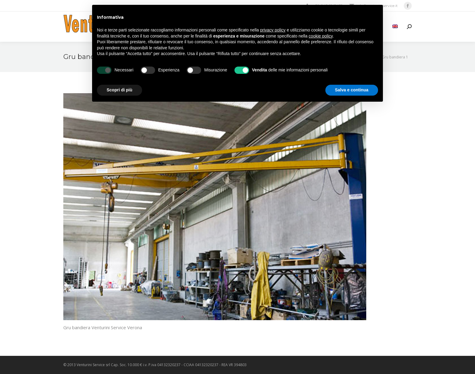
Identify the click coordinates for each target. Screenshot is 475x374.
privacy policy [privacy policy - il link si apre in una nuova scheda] (273, 30)
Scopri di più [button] (119, 89)
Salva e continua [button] (351, 89)
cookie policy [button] (321, 36)
